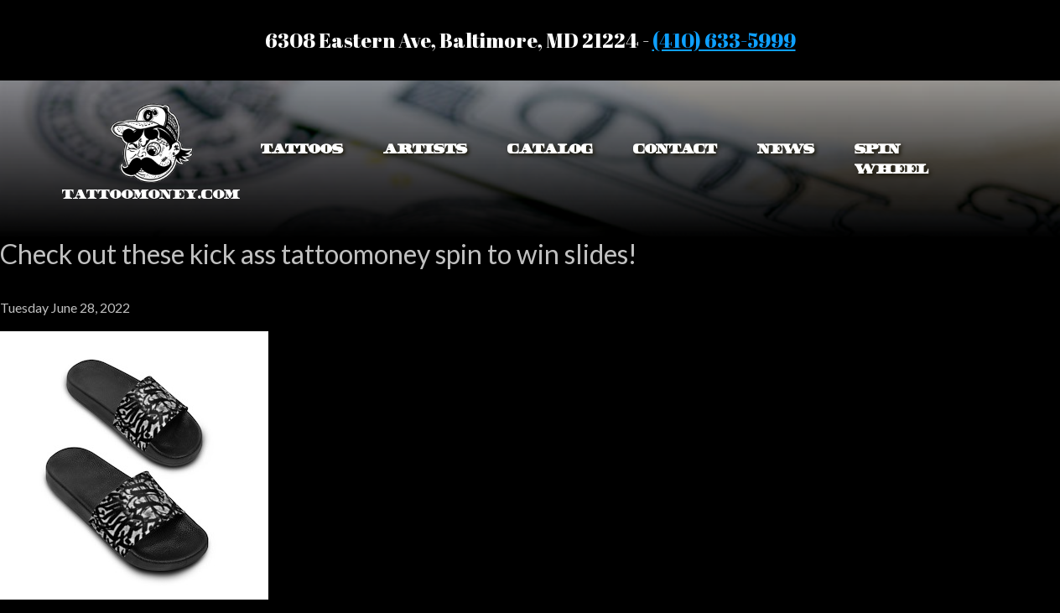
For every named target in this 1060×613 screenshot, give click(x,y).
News (785, 149)
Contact (675, 149)
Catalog (550, 149)
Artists (425, 149)
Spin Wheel (891, 159)
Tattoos (302, 149)
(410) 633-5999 (724, 40)
